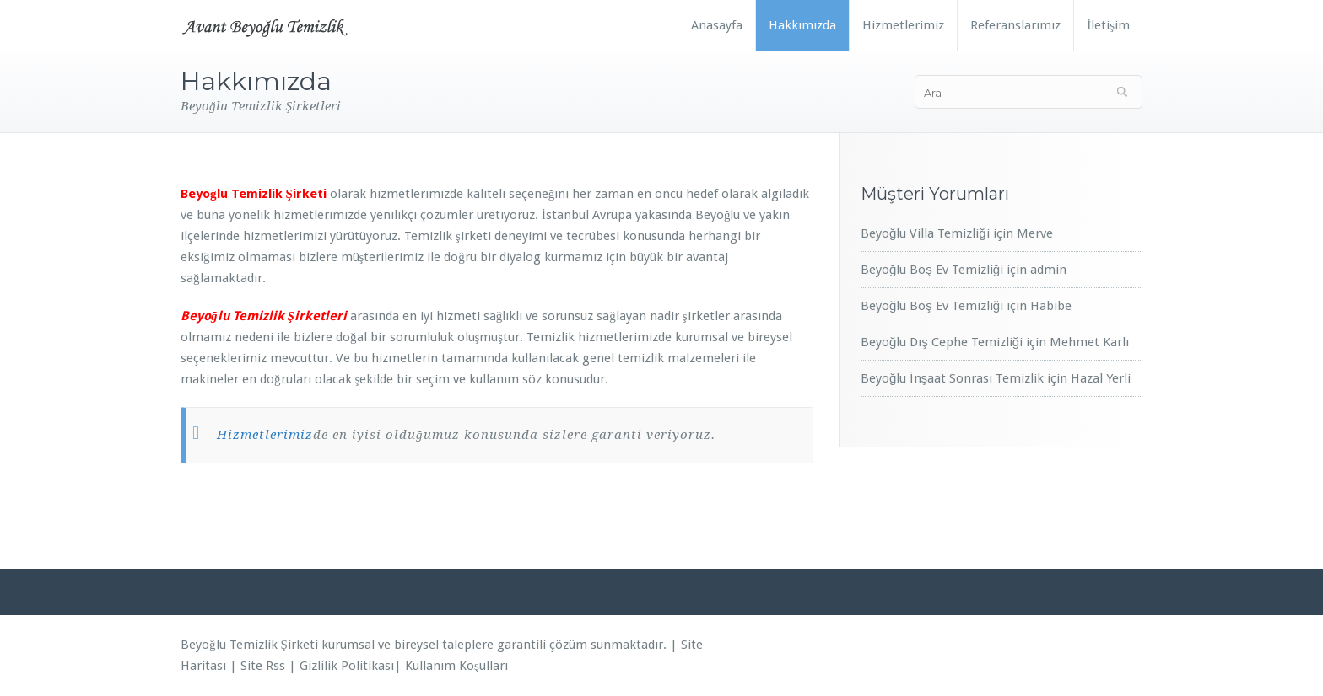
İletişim (1108, 25)
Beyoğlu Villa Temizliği (925, 233)
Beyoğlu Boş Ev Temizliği (932, 269)
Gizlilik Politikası (347, 665)
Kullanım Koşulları (456, 665)
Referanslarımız (1015, 25)
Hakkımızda (802, 25)
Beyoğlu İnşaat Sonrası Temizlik (952, 378)
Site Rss (262, 665)
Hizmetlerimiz (903, 25)
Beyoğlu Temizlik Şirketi (249, 644)
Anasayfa (716, 25)
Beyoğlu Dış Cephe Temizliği (942, 342)
